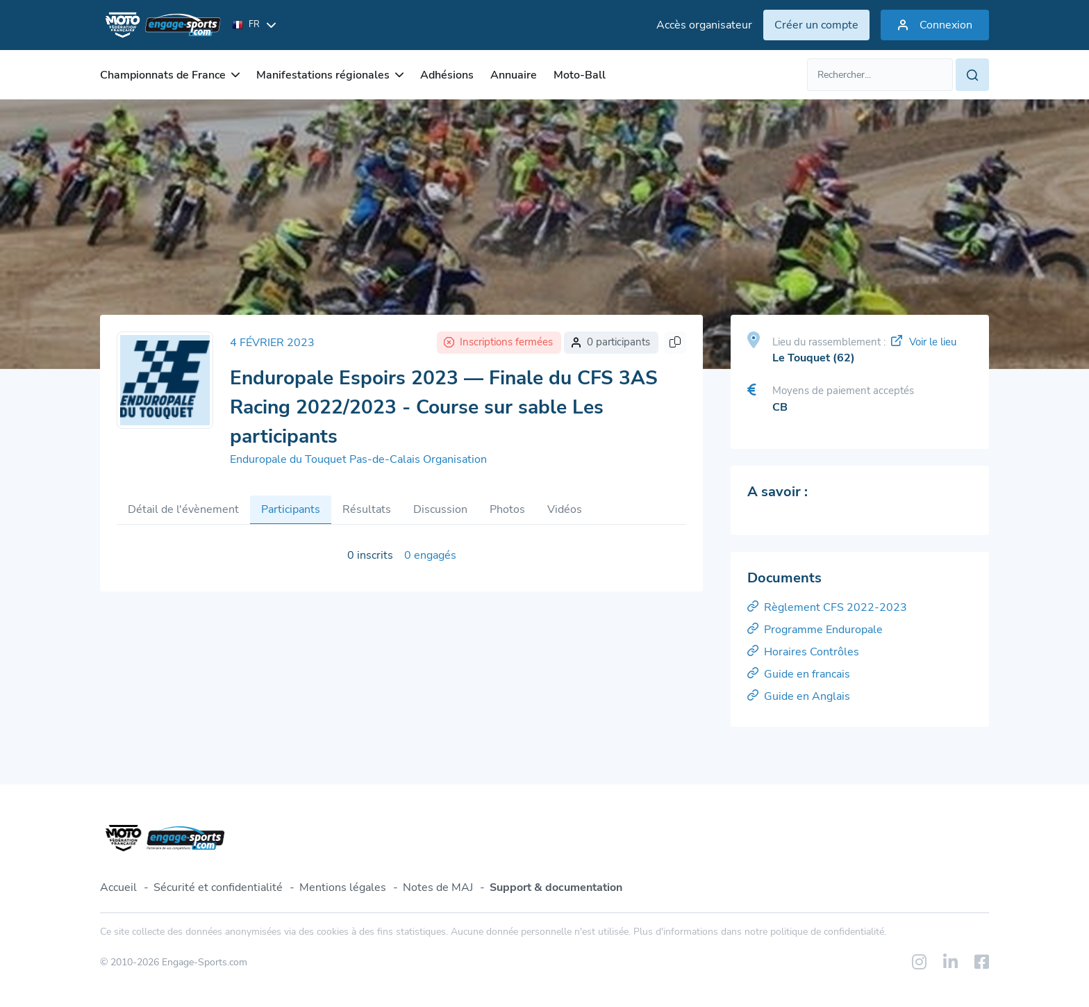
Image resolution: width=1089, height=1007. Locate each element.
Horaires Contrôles (803, 652)
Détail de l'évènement (183, 509)
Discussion (440, 509)
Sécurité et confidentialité (218, 887)
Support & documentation (556, 887)
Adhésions (447, 75)
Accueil (118, 887)
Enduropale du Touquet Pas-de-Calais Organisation (358, 459)
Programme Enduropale (815, 629)
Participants (290, 509)
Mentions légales (342, 887)
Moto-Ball (580, 75)
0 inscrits (370, 555)
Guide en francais (798, 674)
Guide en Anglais (798, 696)
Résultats (366, 509)
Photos (507, 509)
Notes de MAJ (438, 887)
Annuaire (513, 75)
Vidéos (564, 509)
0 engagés (430, 555)
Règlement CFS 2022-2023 (827, 607)
